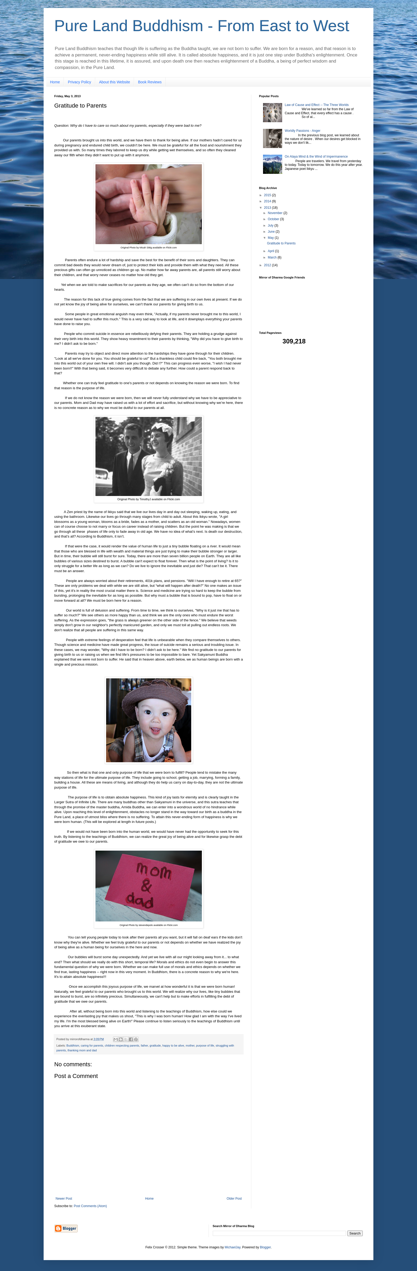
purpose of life (205, 1045)
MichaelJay (232, 1247)
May (271, 238)
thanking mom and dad (82, 1050)
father (144, 1045)
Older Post (234, 1198)
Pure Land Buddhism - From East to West (201, 26)
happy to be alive (173, 1045)
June (272, 231)
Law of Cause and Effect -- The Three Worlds (317, 105)
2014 (268, 201)
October (274, 219)
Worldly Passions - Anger (302, 131)
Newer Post (64, 1198)
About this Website (114, 82)
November (275, 213)
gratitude (155, 1045)
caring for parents (92, 1045)
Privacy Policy (79, 82)
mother (190, 1045)
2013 (268, 208)
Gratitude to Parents (281, 243)
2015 (268, 195)
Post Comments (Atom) (90, 1206)
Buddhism (72, 1045)
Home (55, 82)
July (271, 225)
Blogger (265, 1247)
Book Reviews (150, 82)
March (273, 257)
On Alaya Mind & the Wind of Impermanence (316, 156)
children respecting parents (122, 1045)
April (271, 251)
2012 (268, 265)
